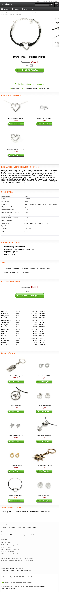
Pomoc (37, 1)
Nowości (15, 9)
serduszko (16, 268)
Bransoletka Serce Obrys (15, 495)
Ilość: (27, 65)
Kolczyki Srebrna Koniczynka (15, 435)
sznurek (12, 272)
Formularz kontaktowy (24, 570)
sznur (48, 268)
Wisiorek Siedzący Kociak (44, 435)
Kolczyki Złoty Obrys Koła (15, 465)
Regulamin (26, 535)
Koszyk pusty (57, 4)
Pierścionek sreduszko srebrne (15, 149)
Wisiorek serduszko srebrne (15, 118)
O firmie (12, 535)
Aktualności (4, 535)
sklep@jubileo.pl (10, 570)
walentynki (25, 272)
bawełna (5, 272)
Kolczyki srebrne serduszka (44, 118)
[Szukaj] (42, 4)
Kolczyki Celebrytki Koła (44, 376)
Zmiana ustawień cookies (8, 588)
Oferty (24, 9)
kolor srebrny (7, 268)
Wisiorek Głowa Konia (15, 405)
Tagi (24, 527)
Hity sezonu (11, 527)
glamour (32, 268)
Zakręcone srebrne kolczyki (44, 405)
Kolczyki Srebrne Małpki (44, 495)
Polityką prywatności (39, 586)
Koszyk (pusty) (31, 527)
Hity (31, 9)
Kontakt (44, 1)
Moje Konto (53, 1)
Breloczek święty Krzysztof (15, 376)
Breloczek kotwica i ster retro (44, 465)
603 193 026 (10, 568)
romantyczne (41, 268)
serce (18, 272)
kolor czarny (24, 268)
